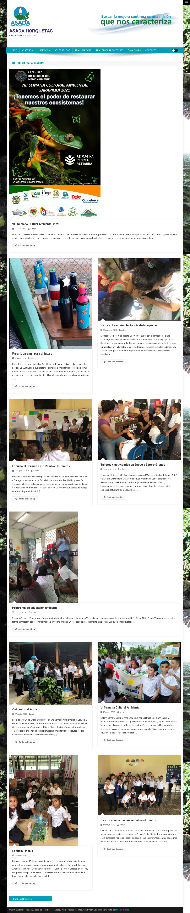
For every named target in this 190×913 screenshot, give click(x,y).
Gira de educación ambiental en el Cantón (128, 820)
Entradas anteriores (22, 899)
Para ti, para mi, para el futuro (32, 353)
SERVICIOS (45, 50)
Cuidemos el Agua (24, 709)
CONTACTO (150, 50)
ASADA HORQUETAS (31, 31)
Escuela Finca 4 (22, 851)
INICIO (14, 50)
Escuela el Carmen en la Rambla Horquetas (41, 466)
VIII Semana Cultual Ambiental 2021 (35, 224)
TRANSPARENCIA (83, 50)
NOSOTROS (27, 50)
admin (33, 229)
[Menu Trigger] (186, 2)
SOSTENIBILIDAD (62, 50)
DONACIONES (134, 50)
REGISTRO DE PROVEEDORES (109, 50)
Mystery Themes (122, 910)
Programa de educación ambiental (35, 607)
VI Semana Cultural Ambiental (120, 707)
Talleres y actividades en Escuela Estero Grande (133, 464)
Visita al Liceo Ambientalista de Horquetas (129, 325)
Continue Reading (25, 245)
